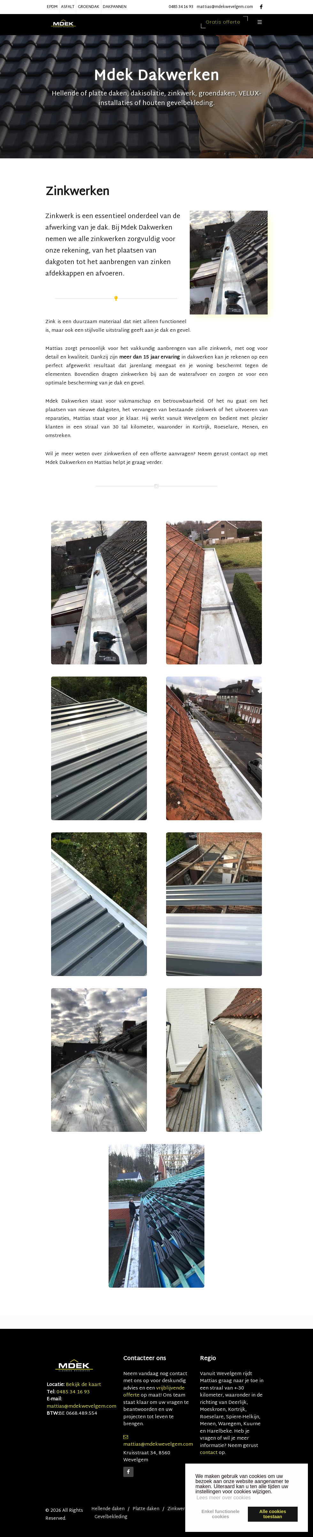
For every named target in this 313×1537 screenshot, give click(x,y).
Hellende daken (108, 1509)
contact (209, 1453)
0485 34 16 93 (181, 7)
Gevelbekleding (111, 1517)
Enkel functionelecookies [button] (221, 1514)
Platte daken (146, 1509)
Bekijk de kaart (83, 1385)
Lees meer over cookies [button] (223, 1497)
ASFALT (67, 7)
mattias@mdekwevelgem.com (225, 7)
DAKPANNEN (114, 7)
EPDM (52, 7)
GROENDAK (88, 7)
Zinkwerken (180, 1509)
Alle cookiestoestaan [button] (272, 1514)
